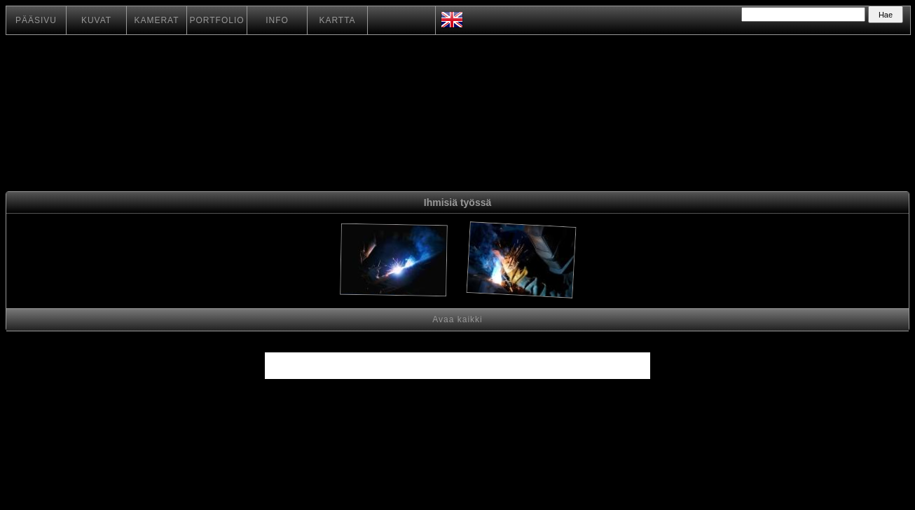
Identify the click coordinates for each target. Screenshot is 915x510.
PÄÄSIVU (36, 20)
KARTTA (337, 20)
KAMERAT (156, 20)
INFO (277, 20)
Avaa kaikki (457, 319)
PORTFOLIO (216, 20)
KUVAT (96, 20)
